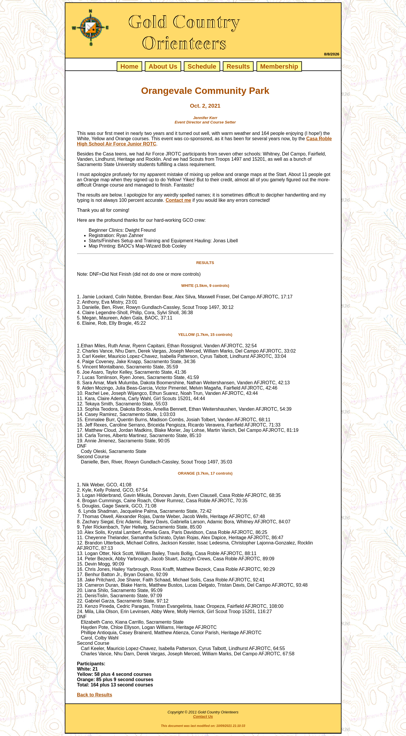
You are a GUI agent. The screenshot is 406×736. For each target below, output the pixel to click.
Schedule (202, 66)
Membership (279, 66)
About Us (163, 66)
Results (238, 66)
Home (129, 66)
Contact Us (203, 716)
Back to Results (94, 694)
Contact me (178, 200)
